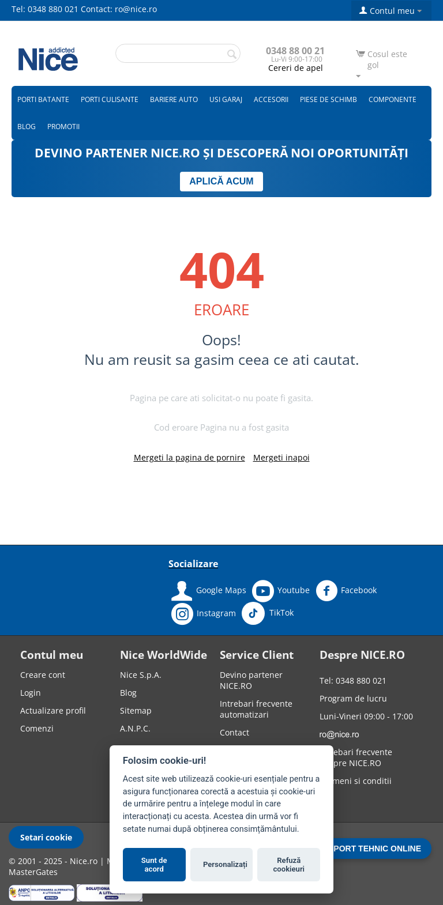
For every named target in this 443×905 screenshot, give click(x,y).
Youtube (281, 591)
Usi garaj (225, 99)
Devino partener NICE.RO (251, 680)
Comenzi (37, 728)
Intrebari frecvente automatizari (256, 709)
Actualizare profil (53, 710)
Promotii (63, 126)
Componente (392, 99)
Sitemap (136, 710)
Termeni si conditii (356, 780)
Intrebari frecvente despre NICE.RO (356, 757)
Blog (26, 126)
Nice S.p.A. (141, 674)
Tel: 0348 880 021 (45, 8)
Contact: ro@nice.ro (119, 8)
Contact (234, 732)
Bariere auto (174, 99)
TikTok (268, 613)
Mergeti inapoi (281, 457)
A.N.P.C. (135, 728)
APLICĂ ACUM (221, 181)
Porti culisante (109, 99)
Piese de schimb (328, 99)
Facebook (346, 591)
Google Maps (208, 591)
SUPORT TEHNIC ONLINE (371, 848)
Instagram (203, 614)
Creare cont (42, 674)
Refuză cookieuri (289, 865)
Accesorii (271, 99)
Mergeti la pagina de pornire (189, 457)
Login (30, 692)
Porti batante (43, 99)
